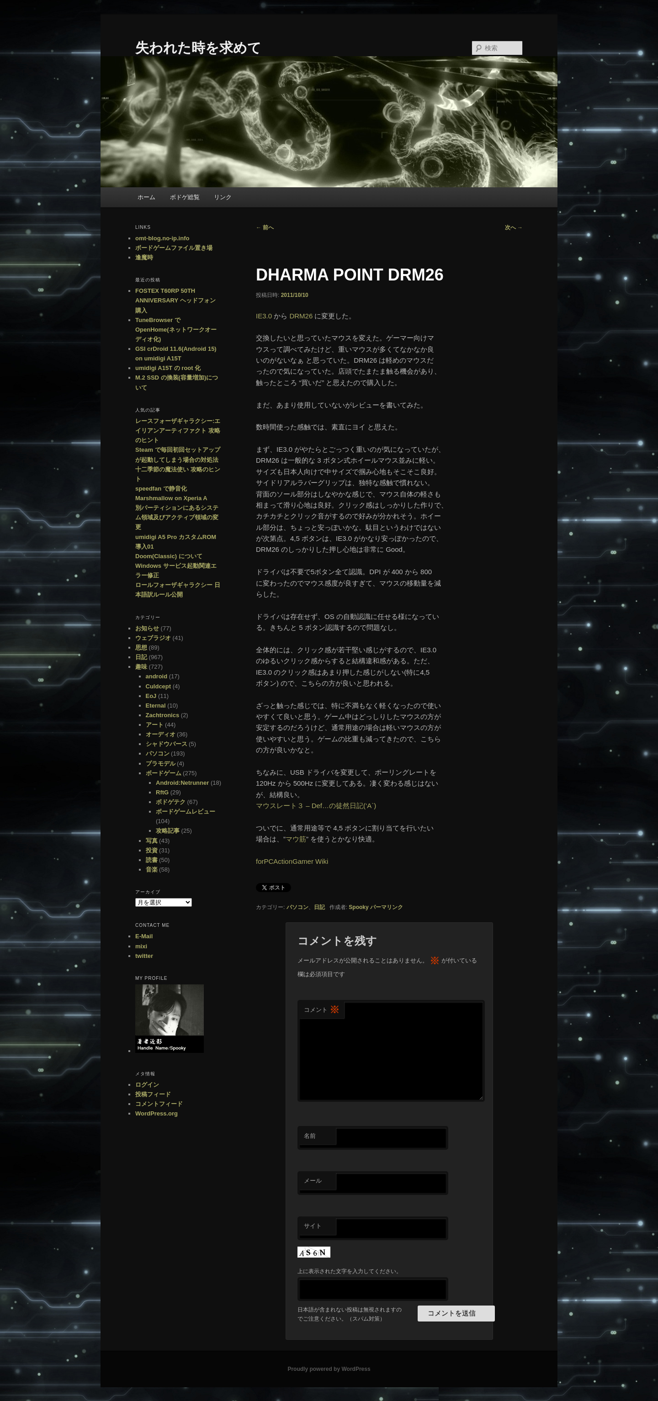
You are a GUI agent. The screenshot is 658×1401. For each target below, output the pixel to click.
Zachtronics (163, 715)
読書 (152, 859)
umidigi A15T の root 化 (168, 368)
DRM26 (301, 316)
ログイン (147, 1084)
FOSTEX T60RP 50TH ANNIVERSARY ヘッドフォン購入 (175, 300)
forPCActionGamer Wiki (292, 861)
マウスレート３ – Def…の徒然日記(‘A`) (316, 805)
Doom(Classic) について (168, 556)
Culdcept (158, 686)
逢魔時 (144, 257)
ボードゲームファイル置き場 (173, 247)
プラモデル (160, 763)
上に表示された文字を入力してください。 (349, 1271)
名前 (310, 1135)
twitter (144, 955)
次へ (514, 227)
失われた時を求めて (198, 47)
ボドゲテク (171, 801)
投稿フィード (153, 1094)
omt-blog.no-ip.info (162, 238)
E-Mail (144, 936)
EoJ (151, 696)
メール (313, 1180)
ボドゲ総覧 (185, 197)
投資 (152, 850)
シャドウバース (166, 743)
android (157, 676)
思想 (141, 647)
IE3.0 (264, 316)
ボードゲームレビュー (185, 811)
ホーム (146, 197)
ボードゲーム (163, 773)
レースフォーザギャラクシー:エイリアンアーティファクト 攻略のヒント (177, 431)
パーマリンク (386, 907)
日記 (319, 907)
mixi (141, 946)
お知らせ (147, 628)
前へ (265, 227)
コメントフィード (159, 1103)
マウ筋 (296, 839)
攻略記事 (168, 830)
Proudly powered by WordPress (328, 1369)
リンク (223, 197)
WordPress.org (156, 1113)
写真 (152, 840)
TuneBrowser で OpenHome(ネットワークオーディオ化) (176, 330)
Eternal (156, 705)
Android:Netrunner (182, 782)
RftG (162, 792)
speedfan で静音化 (161, 488)
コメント (322, 1010)
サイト (313, 1225)
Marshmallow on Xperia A (171, 498)
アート (155, 724)
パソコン (297, 907)
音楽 (152, 869)
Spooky (358, 907)
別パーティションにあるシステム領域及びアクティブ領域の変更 (176, 517)
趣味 (141, 666)
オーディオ (160, 734)
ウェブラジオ (153, 637)
